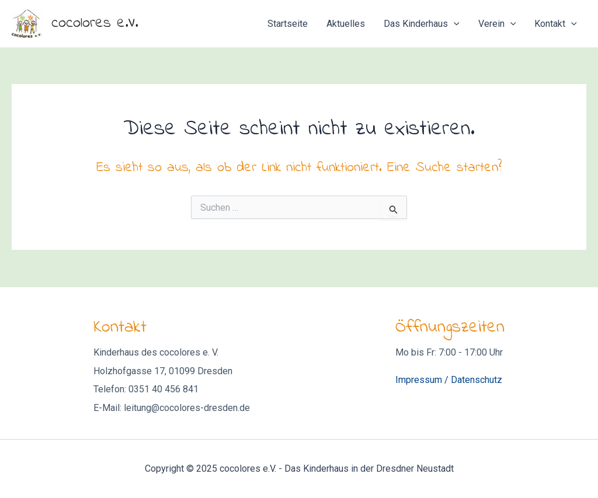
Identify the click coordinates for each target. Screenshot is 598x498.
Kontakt (555, 24)
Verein (497, 24)
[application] (454, 24)
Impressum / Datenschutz (448, 379)
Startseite (287, 23)
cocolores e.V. (94, 23)
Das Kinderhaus (422, 24)
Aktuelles (345, 23)
